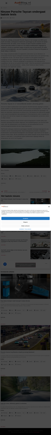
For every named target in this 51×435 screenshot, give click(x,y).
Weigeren (25, 222)
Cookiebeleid (21, 229)
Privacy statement (28, 229)
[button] (49, 206)
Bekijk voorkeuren (25, 226)
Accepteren (25, 218)
